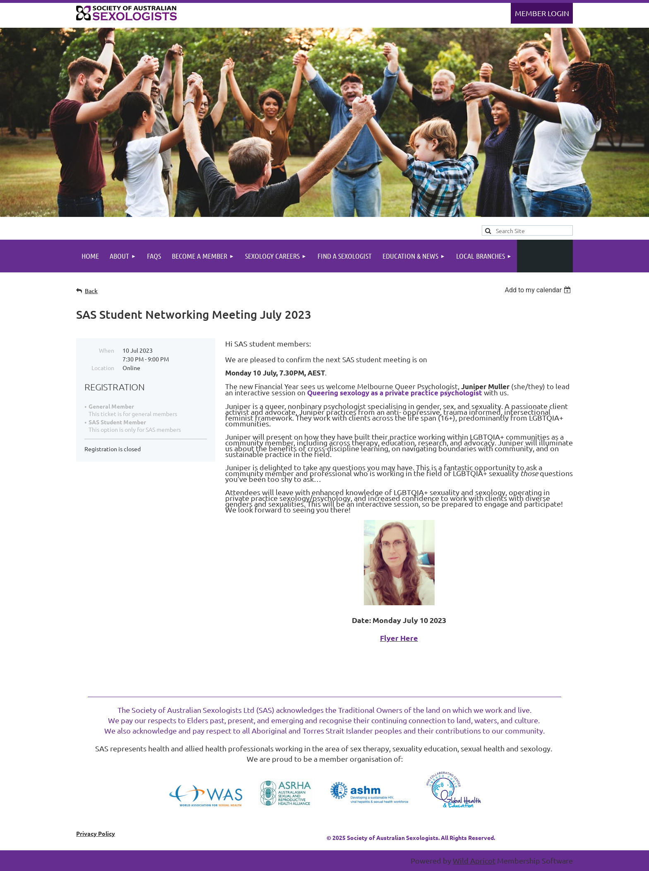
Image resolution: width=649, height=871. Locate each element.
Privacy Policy (95, 833)
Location (102, 367)
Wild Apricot (474, 860)
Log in (542, 13)
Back (91, 291)
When (106, 350)
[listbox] (539, 290)
